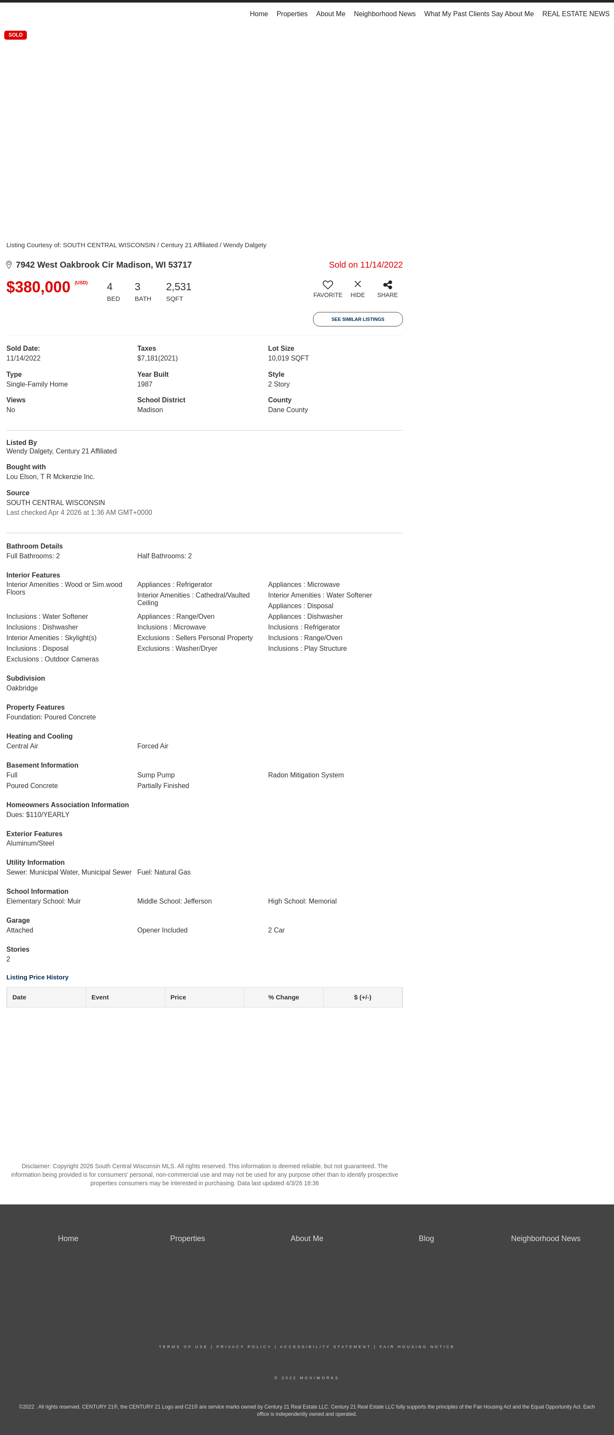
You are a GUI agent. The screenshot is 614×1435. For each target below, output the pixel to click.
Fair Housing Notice (417, 1347)
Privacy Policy (244, 1347)
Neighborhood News (385, 13)
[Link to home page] (10, 14)
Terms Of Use (184, 1347)
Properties (292, 13)
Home (259, 13)
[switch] (328, 292)
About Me (330, 13)
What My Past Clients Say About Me (479, 13)
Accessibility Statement (325, 1347)
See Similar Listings (357, 319)
